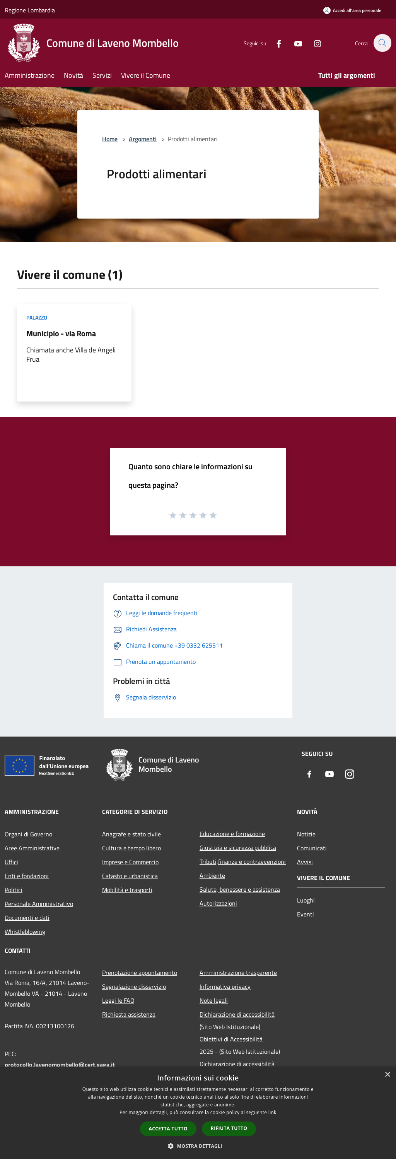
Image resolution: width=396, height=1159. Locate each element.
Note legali (214, 1000)
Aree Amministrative (32, 848)
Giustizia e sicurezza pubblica (238, 847)
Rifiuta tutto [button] (229, 1128)
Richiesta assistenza (128, 1014)
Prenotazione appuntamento (139, 972)
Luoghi (306, 900)
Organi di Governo (28, 834)
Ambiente (212, 875)
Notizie (306, 834)
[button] (198, 1146)
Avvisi (305, 862)
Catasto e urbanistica (130, 875)
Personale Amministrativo (39, 903)
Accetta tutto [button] (168, 1128)
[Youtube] (294, 43)
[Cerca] (382, 43)
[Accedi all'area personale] (352, 10)
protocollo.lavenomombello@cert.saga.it (60, 1064)
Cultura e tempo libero (131, 848)
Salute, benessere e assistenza (240, 889)
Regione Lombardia (30, 10)
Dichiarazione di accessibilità (237, 1014)
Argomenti (143, 139)
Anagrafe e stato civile (131, 834)
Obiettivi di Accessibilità (231, 1039)
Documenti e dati (27, 917)
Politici (13, 889)
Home (110, 139)
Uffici (11, 862)
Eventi (305, 914)
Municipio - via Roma (61, 333)
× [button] (387, 1075)
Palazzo (36, 317)
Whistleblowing (25, 931)
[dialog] (198, 1113)
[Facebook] (274, 43)
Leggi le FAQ (118, 1000)
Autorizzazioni (218, 903)
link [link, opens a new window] (272, 1112)
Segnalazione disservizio (134, 986)
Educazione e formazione (232, 833)
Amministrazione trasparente (238, 972)
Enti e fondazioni (27, 875)
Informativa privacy (225, 986)
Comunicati (312, 848)
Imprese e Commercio (130, 862)
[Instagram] (313, 43)
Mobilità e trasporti (127, 889)
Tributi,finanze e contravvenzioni (243, 861)
